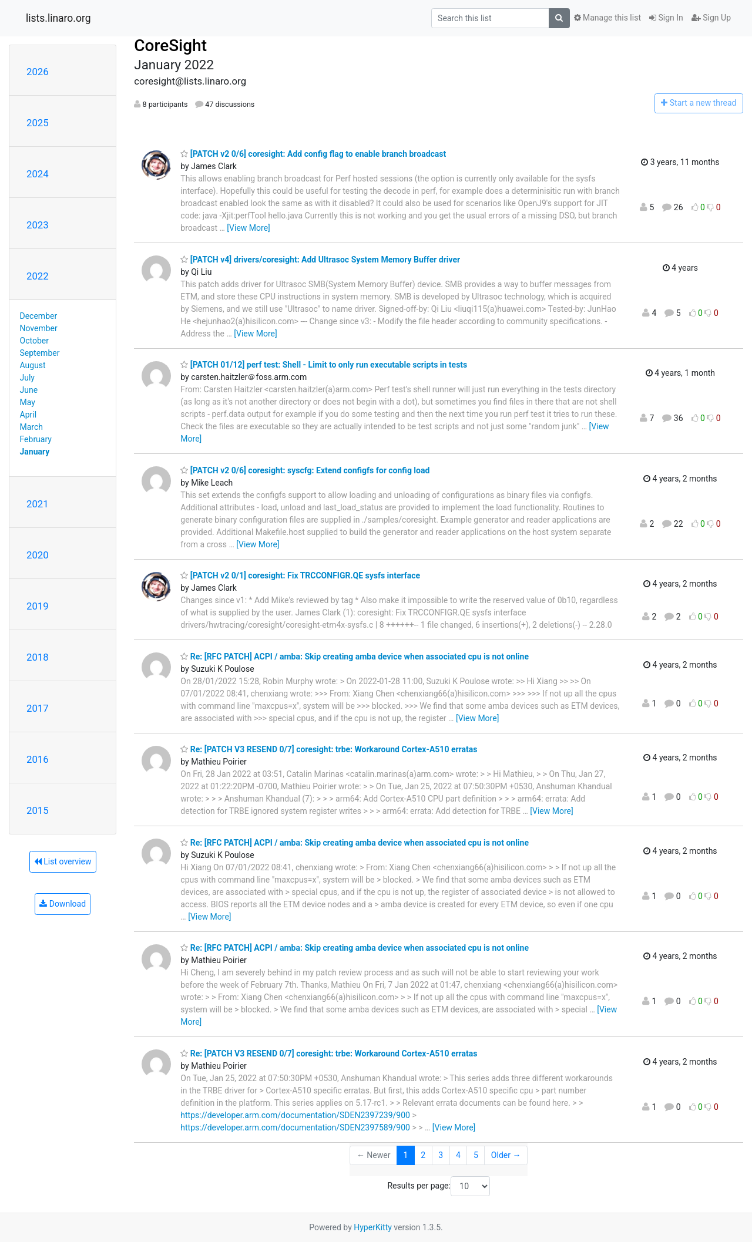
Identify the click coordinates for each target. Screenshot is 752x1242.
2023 (37, 225)
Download (62, 903)
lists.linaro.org (58, 18)
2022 (37, 276)
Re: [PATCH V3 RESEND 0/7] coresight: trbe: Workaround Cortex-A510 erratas (328, 749)
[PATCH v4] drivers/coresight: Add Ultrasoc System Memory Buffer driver (320, 259)
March (31, 427)
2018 (37, 657)
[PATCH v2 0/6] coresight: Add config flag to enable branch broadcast (313, 154)
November (39, 328)
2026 (37, 72)
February (36, 439)
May (27, 402)
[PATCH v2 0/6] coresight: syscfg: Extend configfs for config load (304, 470)
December (39, 316)
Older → (506, 1155)
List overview (63, 861)
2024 (37, 174)
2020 (37, 555)
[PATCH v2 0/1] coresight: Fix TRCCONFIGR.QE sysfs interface (300, 575)
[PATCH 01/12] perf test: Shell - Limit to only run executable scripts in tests (323, 364)
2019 (37, 606)
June (29, 390)
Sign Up (711, 17)
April (28, 414)
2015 (37, 810)
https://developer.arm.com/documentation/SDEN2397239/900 (295, 1115)
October (34, 340)
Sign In (666, 17)
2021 (37, 504)
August (33, 365)
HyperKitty (373, 1227)
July (27, 377)
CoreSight (170, 45)
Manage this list (607, 17)
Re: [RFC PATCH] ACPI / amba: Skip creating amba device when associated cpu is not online (354, 656)
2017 (37, 708)
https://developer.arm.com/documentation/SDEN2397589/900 (295, 1127)
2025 (37, 123)
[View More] (248, 228)
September (40, 353)
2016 (37, 759)
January (35, 451)
